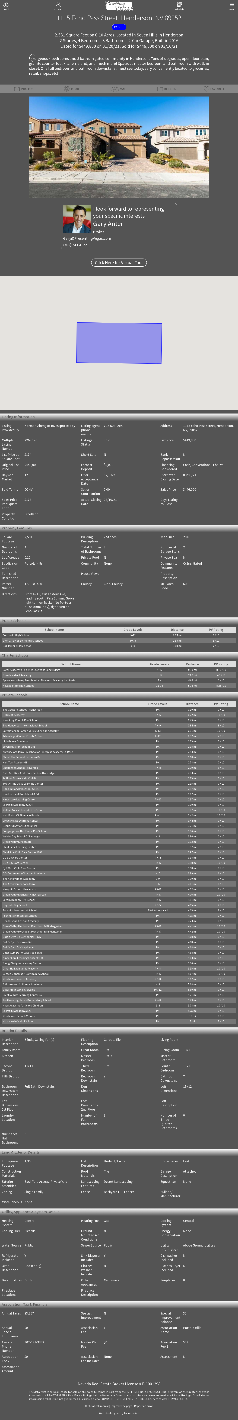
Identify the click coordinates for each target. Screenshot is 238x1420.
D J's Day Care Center (15, 863)
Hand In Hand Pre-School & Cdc (21, 794)
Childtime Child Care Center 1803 (22, 852)
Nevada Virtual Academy (17, 675)
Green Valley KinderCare (17, 841)
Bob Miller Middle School (17, 646)
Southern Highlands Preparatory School (27, 1000)
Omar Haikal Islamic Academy (20, 968)
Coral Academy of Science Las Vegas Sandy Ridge (31, 670)
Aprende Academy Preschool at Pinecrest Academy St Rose (38, 752)
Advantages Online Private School (23, 736)
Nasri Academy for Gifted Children (23, 1005)
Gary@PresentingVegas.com (87, 238)
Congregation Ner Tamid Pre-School (25, 831)
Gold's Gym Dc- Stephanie (18, 947)
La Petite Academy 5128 (17, 1010)
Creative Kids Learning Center (20, 820)
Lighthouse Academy (15, 741)
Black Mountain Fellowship (19, 989)
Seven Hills (147, 35)
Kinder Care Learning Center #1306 (23, 958)
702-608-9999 (113, 426)
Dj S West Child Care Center (19, 868)
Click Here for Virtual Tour (119, 262)
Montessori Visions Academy (20, 979)
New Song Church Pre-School (20, 720)
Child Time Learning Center (19, 847)
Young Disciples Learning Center (22, 963)
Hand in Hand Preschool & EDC (21, 789)
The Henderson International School (25, 725)
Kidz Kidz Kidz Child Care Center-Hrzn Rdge (29, 773)
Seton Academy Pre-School (19, 900)
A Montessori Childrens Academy (22, 984)
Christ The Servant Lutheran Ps (21, 757)
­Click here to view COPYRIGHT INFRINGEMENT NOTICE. (112, 1399)
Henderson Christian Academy (21, 921)
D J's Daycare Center (15, 857)
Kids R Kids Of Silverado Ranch (21, 815)
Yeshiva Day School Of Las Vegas (22, 836)
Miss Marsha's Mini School (18, 1021)
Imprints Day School (15, 905)
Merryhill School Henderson (19, 889)
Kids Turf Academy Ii (15, 762)
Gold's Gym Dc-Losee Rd (17, 942)
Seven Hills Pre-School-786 (19, 746)
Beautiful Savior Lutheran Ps (20, 826)
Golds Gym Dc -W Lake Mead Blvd (22, 952)
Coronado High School (16, 635)
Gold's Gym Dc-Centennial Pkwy (22, 937)
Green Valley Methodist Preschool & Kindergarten (32, 926)
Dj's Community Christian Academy (24, 873)
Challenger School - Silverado (20, 767)
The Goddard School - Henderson (22, 709)
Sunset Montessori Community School (26, 973)
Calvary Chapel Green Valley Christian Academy (31, 730)
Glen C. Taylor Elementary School (23, 640)
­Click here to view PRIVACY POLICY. (167, 1399)
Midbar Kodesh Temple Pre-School (23, 810)
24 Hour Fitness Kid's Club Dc (20, 778)
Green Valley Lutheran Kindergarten (24, 894)
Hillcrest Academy (13, 715)
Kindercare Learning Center (19, 799)
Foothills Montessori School (20, 910)
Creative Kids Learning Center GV (22, 995)
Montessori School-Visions (19, 1016)
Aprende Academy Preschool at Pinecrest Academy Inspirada (39, 680)
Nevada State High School (18, 685)
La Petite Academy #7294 (18, 804)
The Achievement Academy (19, 878)
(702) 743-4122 (75, 244)
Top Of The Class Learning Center (23, 783)
